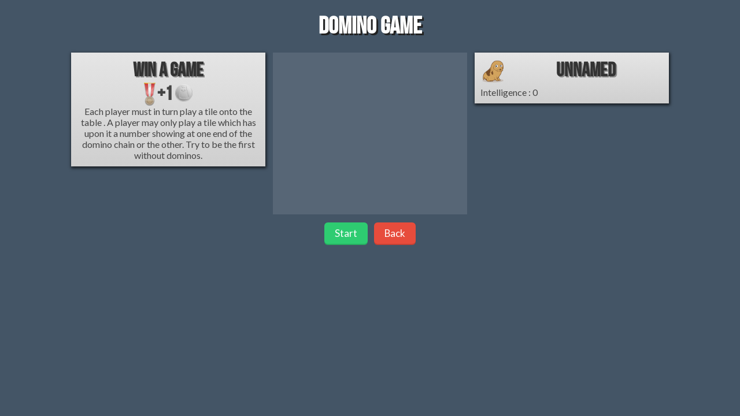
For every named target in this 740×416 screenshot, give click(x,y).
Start (346, 233)
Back (394, 233)
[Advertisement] (370, 133)
